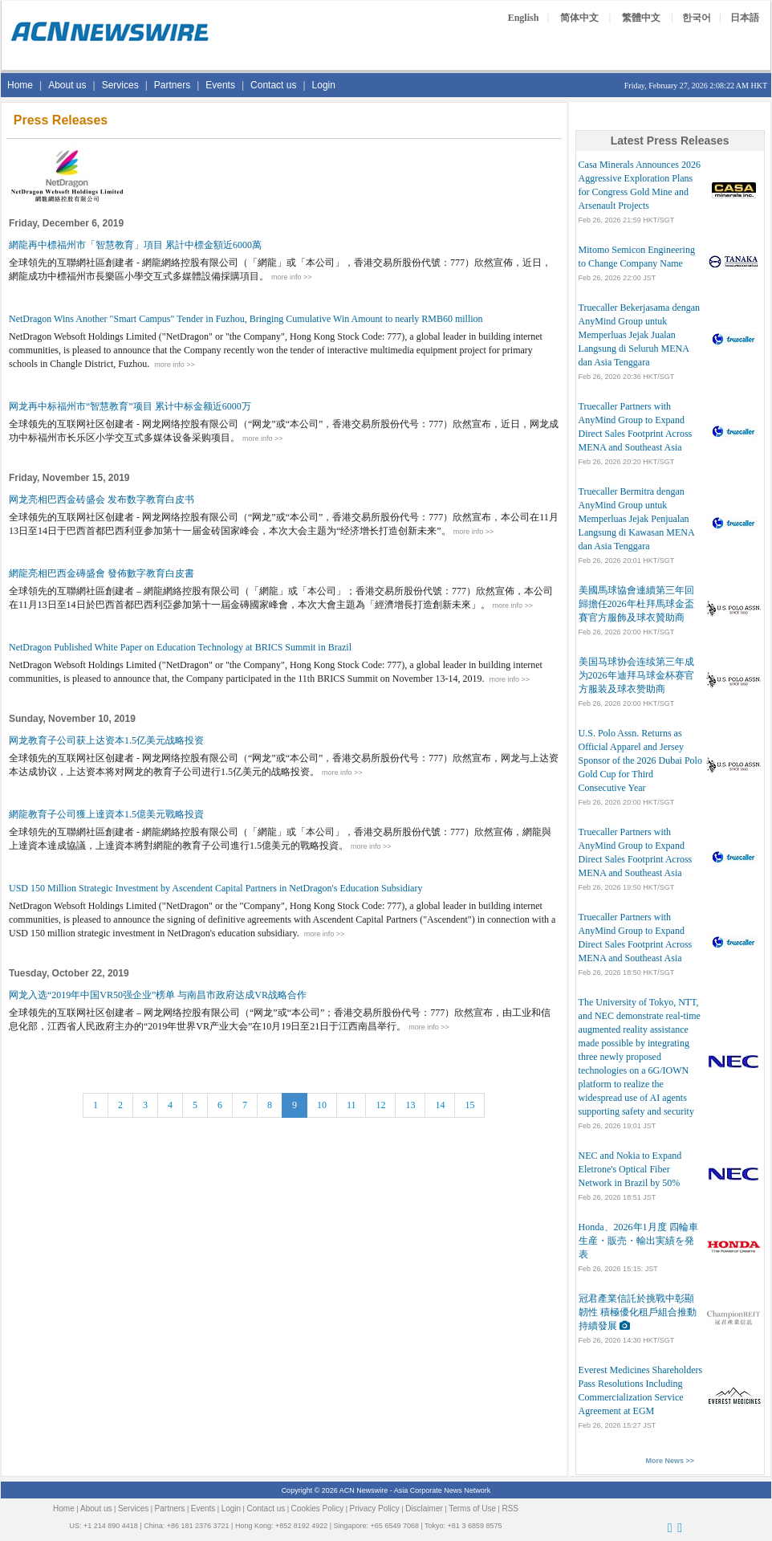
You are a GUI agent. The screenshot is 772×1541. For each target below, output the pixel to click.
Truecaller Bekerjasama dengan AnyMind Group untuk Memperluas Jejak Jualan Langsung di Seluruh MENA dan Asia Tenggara (640, 335)
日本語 (744, 17)
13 (410, 1105)
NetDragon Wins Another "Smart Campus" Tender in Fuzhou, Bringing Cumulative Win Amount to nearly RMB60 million (246, 318)
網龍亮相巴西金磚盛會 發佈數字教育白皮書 (101, 573)
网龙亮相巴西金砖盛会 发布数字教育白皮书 (101, 499)
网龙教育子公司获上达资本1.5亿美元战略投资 (106, 740)
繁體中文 (641, 17)
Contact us (273, 85)
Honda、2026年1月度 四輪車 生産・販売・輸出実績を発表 (638, 1240)
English (523, 17)
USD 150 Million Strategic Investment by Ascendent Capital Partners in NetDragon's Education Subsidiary (215, 888)
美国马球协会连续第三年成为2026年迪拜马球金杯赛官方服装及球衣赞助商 (636, 675)
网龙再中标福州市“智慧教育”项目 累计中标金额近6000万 (130, 406)
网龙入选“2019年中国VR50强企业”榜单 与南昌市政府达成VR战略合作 (158, 995)
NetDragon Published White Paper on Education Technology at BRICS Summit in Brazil (180, 647)
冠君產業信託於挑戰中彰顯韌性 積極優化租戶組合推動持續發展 (638, 1312)
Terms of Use (472, 1508)
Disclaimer (424, 1508)
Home (20, 85)
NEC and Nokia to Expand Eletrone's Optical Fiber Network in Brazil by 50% (630, 1169)
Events (220, 85)
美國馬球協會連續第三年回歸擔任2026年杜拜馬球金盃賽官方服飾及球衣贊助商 (636, 604)
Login (323, 85)
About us (67, 85)
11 (351, 1105)
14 (440, 1105)
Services (120, 85)
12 (380, 1105)
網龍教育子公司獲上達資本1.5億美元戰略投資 (106, 814)
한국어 (696, 17)
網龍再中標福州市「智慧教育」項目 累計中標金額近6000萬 (135, 245)
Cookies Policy (317, 1508)
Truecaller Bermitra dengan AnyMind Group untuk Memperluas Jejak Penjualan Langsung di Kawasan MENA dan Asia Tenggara (636, 519)
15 (469, 1105)
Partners (172, 85)
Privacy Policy (375, 1508)
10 (322, 1105)
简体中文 (579, 17)
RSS (510, 1508)
